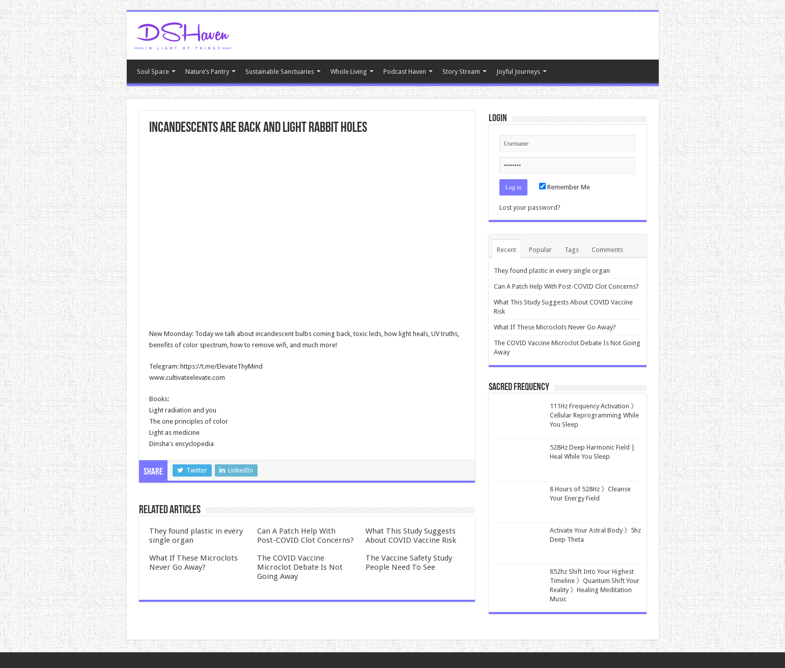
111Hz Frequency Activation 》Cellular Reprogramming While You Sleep (594, 415)
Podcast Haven (404, 71)
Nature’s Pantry (207, 71)
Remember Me (564, 187)
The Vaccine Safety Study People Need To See (409, 562)
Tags (572, 250)
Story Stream (461, 71)
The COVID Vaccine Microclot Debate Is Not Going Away (300, 567)
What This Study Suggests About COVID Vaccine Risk (411, 535)
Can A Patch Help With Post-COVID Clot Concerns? (305, 535)
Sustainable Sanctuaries (279, 71)
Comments (607, 250)
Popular (540, 250)
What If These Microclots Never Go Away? (193, 562)
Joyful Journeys (518, 71)
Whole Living (348, 71)
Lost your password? (529, 207)
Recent (506, 250)
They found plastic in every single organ (552, 270)
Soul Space (153, 71)
